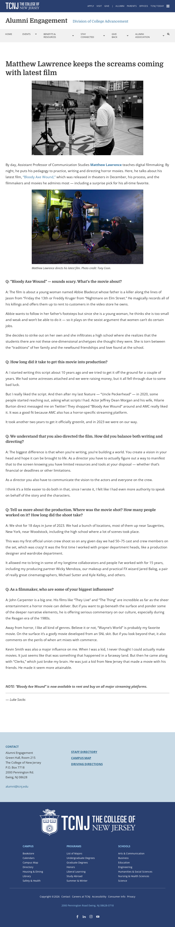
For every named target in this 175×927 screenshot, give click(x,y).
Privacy (131, 896)
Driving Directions (87, 764)
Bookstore (28, 853)
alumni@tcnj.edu (17, 786)
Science (122, 880)
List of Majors (74, 853)
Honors (71, 867)
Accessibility (99, 896)
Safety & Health (32, 880)
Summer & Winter (77, 880)
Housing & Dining (33, 871)
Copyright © (50, 896)
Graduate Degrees (77, 862)
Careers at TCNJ (81, 896)
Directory (28, 867)
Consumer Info (116, 896)
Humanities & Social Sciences (135, 871)
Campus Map (81, 758)
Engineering (125, 867)
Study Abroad (74, 876)
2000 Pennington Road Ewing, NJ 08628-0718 (88, 905)
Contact (65, 896)
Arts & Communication (131, 853)
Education (124, 862)
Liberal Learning (76, 871)
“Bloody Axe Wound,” (39, 177)
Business (123, 858)
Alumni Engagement (36, 20)
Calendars (29, 858)
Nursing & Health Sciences (133, 876)
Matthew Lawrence (106, 164)
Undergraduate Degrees (81, 858)
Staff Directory (84, 752)
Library (27, 876)
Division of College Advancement (100, 21)
